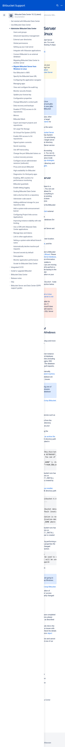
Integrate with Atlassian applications (27, 51)
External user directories (22, 40)
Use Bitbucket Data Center (21, 25)
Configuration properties (22, 98)
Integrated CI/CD (17, 267)
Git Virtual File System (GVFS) (24, 133)
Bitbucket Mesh (19, 119)
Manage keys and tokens (22, 233)
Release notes (16, 278)
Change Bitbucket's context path (25, 102)
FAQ (12, 282)
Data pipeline (18, 256)
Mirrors (16, 115)
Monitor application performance (25, 260)
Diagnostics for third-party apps (25, 174)
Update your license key (22, 95)
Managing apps (19, 84)
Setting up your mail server (23, 47)
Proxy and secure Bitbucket (23, 167)
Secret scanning (19, 146)
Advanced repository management (26, 36)
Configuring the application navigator (27, 80)
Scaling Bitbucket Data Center (24, 191)
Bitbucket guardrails (20, 184)
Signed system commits (22, 142)
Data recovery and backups (23, 106)
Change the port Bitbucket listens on (27, 153)
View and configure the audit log (25, 87)
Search (57, 5)
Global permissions (20, 43)
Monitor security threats (22, 91)
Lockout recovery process (23, 157)
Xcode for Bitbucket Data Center (25, 264)
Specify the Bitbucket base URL (25, 76)
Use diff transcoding (21, 150)
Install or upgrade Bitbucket (21, 271)
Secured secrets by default (23, 253)
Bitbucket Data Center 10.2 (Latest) (28, 14)
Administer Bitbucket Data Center (23, 29)
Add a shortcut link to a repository (26, 195)
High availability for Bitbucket (24, 171)
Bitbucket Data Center (19, 275)
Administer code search (22, 199)
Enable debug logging (21, 188)
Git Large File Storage (21, 129)
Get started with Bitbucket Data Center (25, 21)
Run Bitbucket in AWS (21, 73)
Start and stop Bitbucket (47, 401)
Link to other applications (22, 237)
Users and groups (20, 32)
